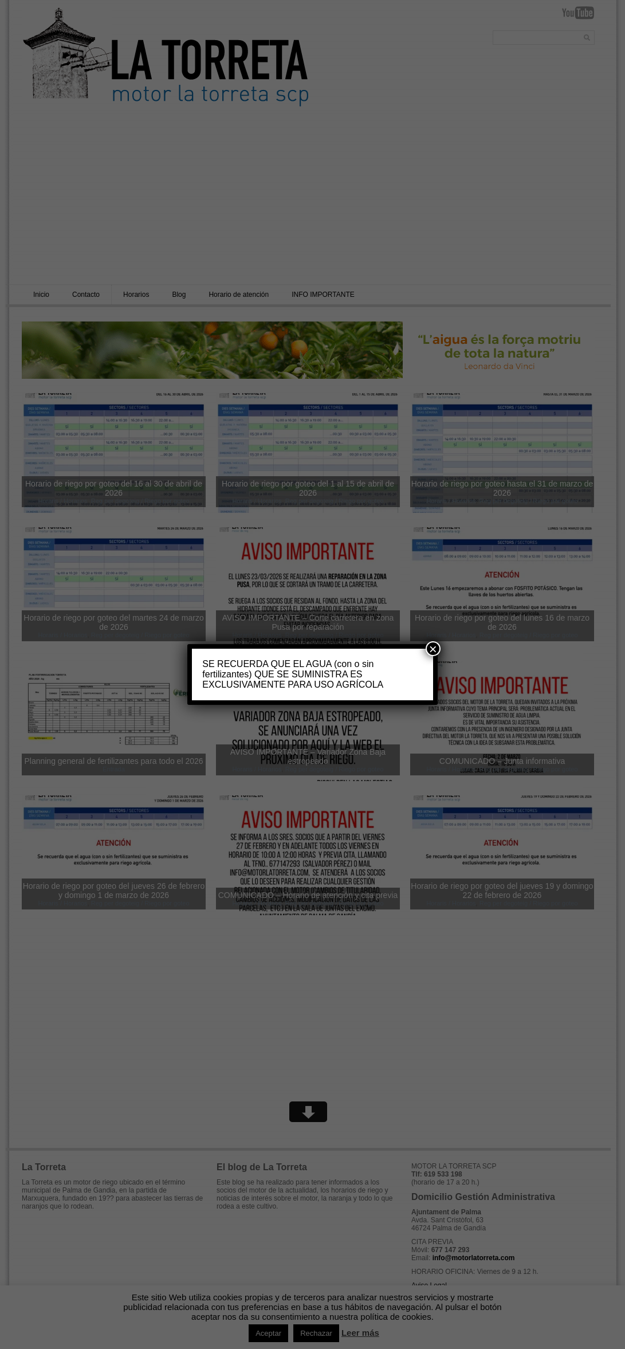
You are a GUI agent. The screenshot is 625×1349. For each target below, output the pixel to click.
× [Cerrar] (433, 648)
